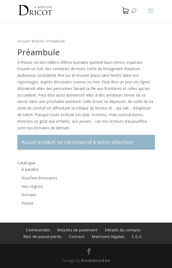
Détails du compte (122, 230)
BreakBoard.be (95, 260)
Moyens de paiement (77, 230)
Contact (76, 236)
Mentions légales (108, 236)
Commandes (38, 230)
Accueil (23, 41)
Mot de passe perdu (42, 236)
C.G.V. (137, 236)
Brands (38, 41)
